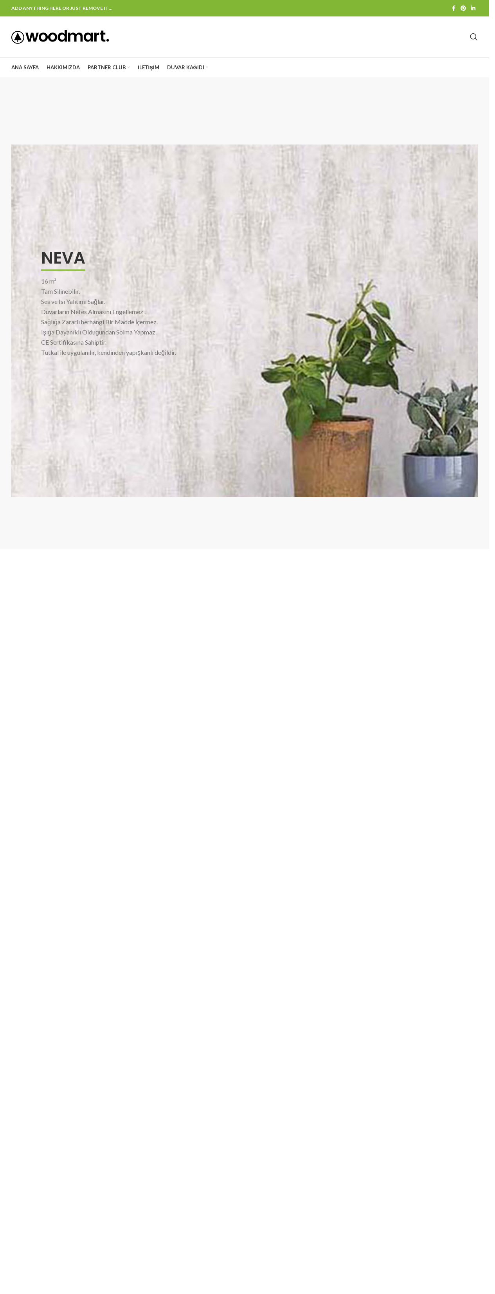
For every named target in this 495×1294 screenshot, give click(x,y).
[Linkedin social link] (473, 8)
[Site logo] (60, 36)
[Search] (474, 37)
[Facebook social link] (453, 8)
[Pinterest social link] (463, 8)
